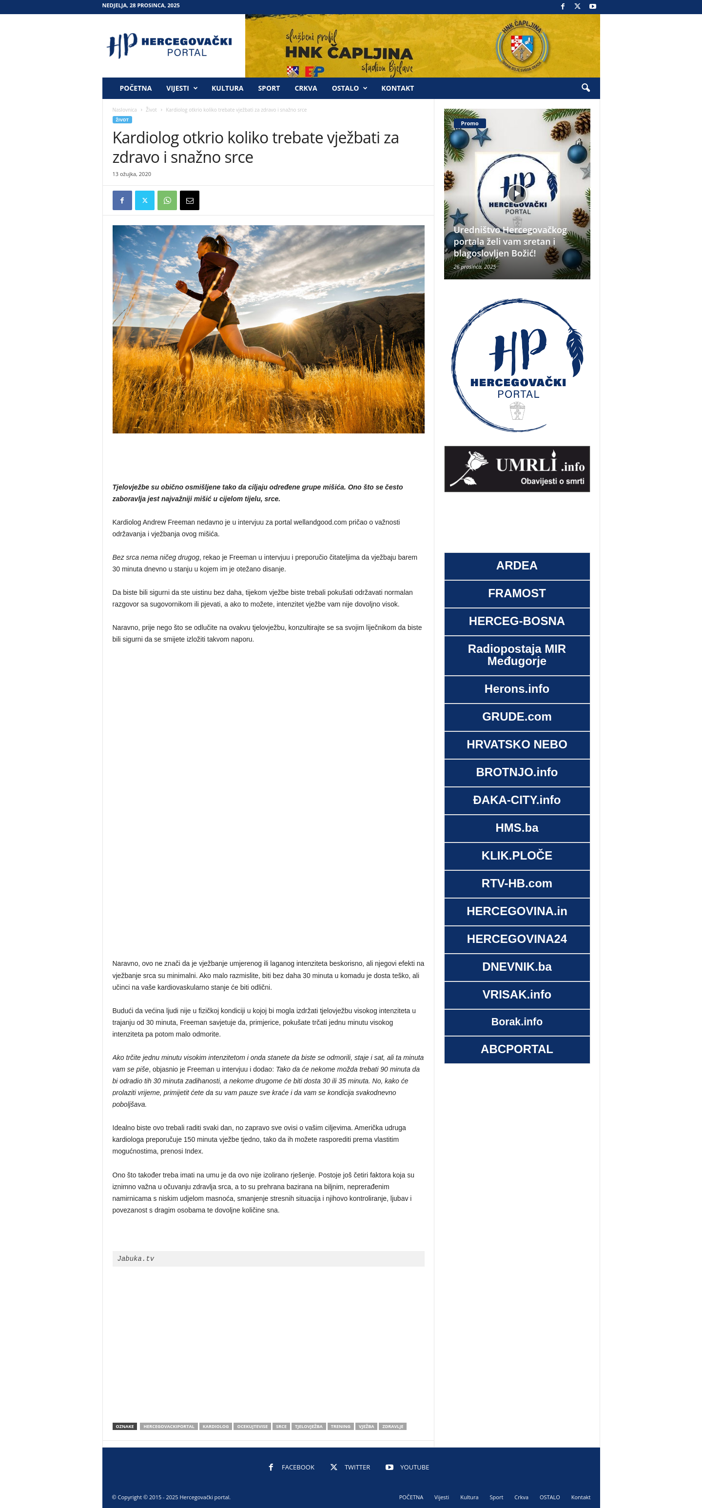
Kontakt (397, 88)
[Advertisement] (269, 458)
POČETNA (136, 88)
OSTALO (350, 88)
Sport (269, 88)
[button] (585, 88)
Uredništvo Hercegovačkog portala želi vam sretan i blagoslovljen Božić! (510, 241)
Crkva (305, 88)
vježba (366, 1426)
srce (281, 1426)
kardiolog (216, 1426)
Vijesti (182, 88)
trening (341, 1426)
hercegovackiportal (168, 1426)
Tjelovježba (309, 1426)
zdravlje (392, 1426)
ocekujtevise (252, 1426)
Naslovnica (125, 109)
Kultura (227, 88)
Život (151, 109)
